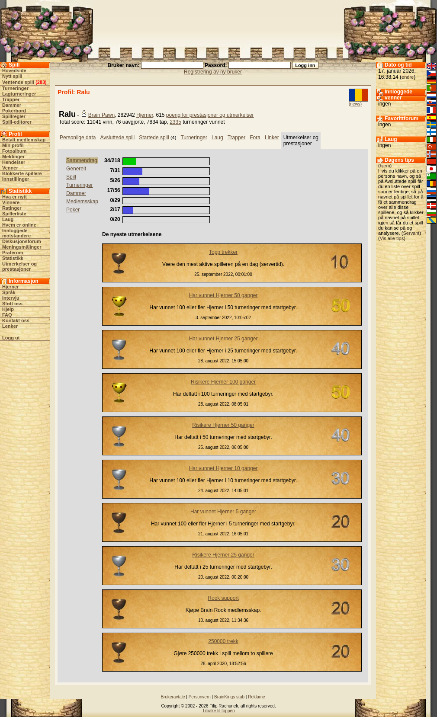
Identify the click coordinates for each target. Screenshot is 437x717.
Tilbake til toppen (218, 710)
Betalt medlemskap (23, 139)
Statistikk (12, 258)
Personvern (200, 697)
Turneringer (15, 88)
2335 (175, 122)
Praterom (12, 252)
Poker (73, 210)
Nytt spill (12, 76)
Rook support (223, 598)
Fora (255, 137)
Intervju (10, 298)
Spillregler (14, 116)
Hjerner (10, 286)
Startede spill (154, 137)
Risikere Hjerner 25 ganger (223, 555)
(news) (355, 104)
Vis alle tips (392, 238)
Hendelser (13, 162)
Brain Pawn (101, 115)
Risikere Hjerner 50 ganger (223, 425)
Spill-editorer (17, 122)
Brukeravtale (173, 697)
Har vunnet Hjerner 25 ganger (223, 339)
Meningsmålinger (21, 247)
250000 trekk (223, 641)
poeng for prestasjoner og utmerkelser (210, 115)
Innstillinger (15, 179)
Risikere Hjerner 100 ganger (223, 382)
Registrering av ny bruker (213, 72)
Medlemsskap (82, 201)
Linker (272, 137)
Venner (10, 167)
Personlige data (78, 137)
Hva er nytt (14, 196)
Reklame (256, 697)
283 (41, 82)
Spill (71, 177)
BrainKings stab (229, 697)
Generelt (76, 169)
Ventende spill (18, 82)
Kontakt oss (15, 320)
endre (408, 77)
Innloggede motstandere (16, 233)
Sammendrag (81, 160)
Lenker (10, 326)
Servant (411, 233)
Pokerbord (14, 110)
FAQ (7, 314)
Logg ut (10, 337)
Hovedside (14, 70)
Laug (7, 219)
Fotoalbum (14, 151)
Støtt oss (12, 303)
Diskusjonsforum (21, 241)
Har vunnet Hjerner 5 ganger (223, 512)
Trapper (10, 99)
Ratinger (12, 208)
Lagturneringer (19, 93)
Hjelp (8, 309)
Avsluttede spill (117, 137)
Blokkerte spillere (22, 173)
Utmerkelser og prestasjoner (19, 266)
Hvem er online (19, 224)
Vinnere (10, 202)
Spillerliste (14, 213)
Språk (9, 292)
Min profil (13, 145)
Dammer (11, 105)
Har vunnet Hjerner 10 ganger (223, 468)
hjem (385, 165)
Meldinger (13, 156)
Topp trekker (223, 252)
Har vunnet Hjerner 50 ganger (223, 295)
